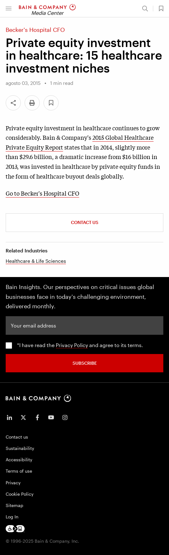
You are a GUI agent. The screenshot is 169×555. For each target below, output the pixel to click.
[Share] (13, 102)
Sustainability (20, 448)
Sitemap (14, 505)
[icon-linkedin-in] (9, 417)
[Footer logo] (15, 528)
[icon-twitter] (23, 417)
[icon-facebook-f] (37, 417)
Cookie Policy (19, 494)
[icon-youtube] (51, 417)
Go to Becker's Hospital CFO (42, 193)
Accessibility (19, 459)
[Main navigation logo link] (47, 8)
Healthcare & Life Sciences (36, 261)
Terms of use (19, 471)
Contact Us (84, 222)
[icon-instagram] (65, 417)
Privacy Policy (72, 345)
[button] (8, 8)
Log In (12, 516)
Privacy (13, 482)
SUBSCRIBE (85, 363)
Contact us (17, 437)
